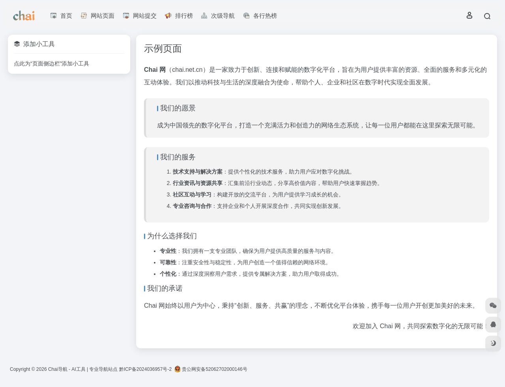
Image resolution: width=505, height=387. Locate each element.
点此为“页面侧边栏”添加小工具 (51, 63)
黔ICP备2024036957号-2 (145, 369)
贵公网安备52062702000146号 (210, 369)
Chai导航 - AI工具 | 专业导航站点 (83, 369)
